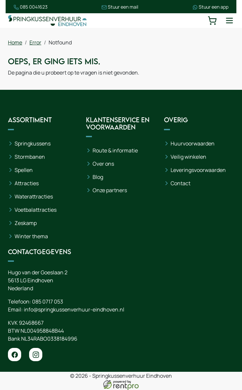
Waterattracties (34, 196)
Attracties (27, 183)
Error (35, 42)
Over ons (103, 163)
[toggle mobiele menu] (229, 20)
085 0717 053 (47, 301)
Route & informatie (115, 150)
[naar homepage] (47, 20)
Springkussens (33, 143)
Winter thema (31, 236)
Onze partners (110, 190)
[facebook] (14, 354)
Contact (180, 183)
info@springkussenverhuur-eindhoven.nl (74, 309)
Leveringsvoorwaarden (198, 170)
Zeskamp (26, 223)
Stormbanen (30, 156)
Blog (98, 177)
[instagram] (35, 354)
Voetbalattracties (36, 209)
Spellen (24, 170)
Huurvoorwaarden (193, 143)
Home (15, 42)
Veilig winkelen (188, 156)
